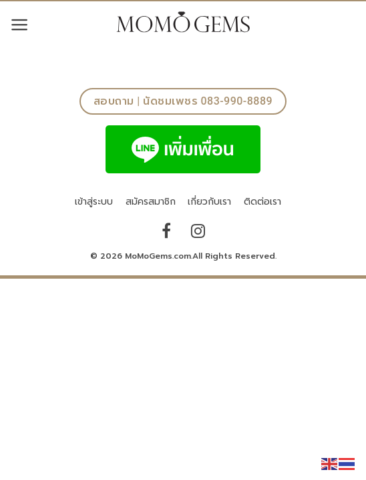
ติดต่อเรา (262, 201)
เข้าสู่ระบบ (94, 201)
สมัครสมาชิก (151, 201)
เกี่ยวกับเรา (209, 201)
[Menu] (19, 25)
